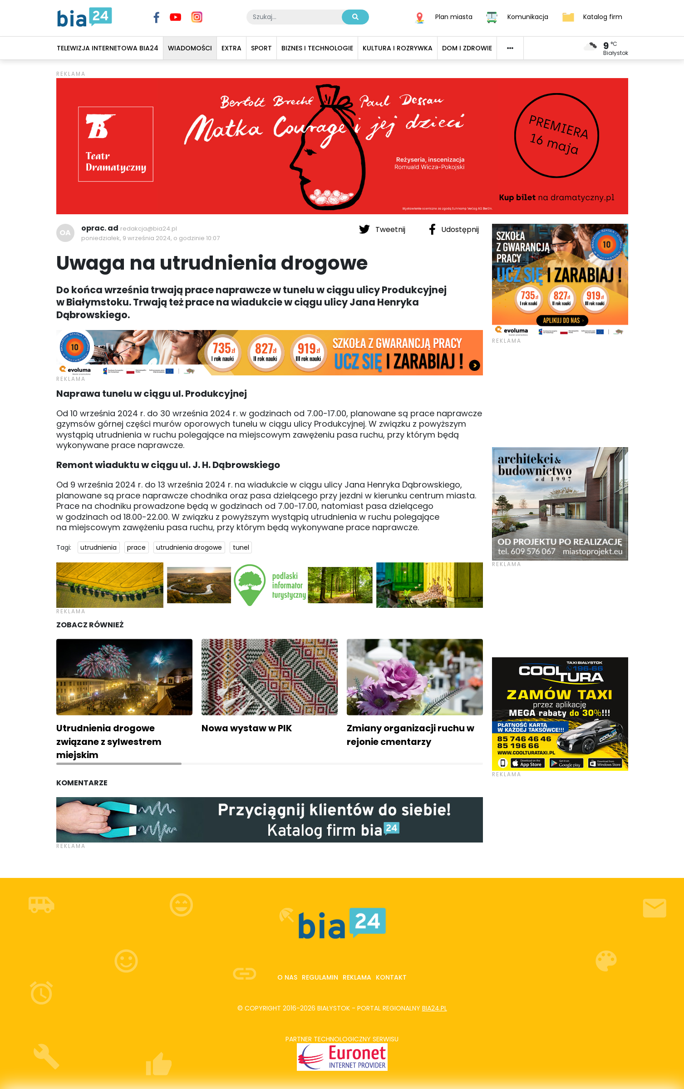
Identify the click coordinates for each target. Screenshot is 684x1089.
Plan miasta (453, 16)
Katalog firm (602, 16)
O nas (287, 977)
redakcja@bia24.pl (148, 228)
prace (136, 547)
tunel (241, 547)
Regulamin (320, 977)
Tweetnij (383, 229)
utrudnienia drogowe (189, 547)
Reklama (357, 977)
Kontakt (391, 977)
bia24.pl (434, 1008)
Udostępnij (454, 229)
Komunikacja (527, 16)
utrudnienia (98, 547)
